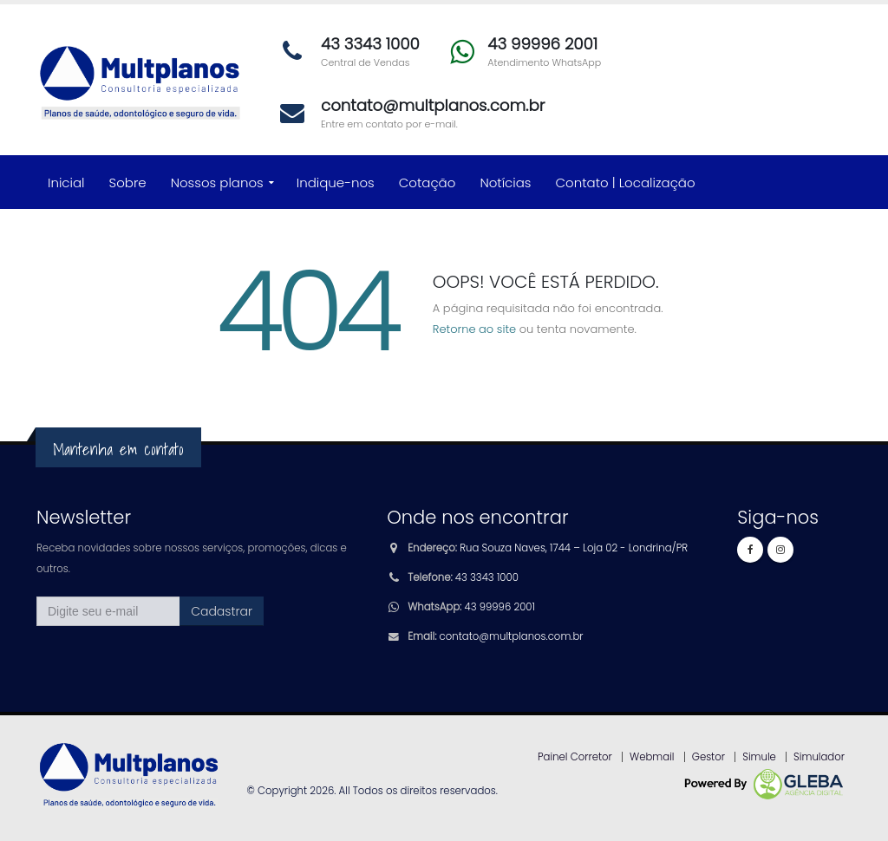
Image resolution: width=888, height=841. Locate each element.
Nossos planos (217, 182)
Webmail (652, 757)
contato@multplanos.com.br (512, 636)
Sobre (128, 182)
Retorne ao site (474, 329)
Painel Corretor (575, 757)
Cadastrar (221, 611)
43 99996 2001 (500, 607)
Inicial (66, 182)
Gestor (708, 757)
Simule (759, 757)
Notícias (505, 182)
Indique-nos (336, 182)
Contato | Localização (625, 182)
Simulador (819, 757)
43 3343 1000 (487, 577)
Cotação (427, 182)
